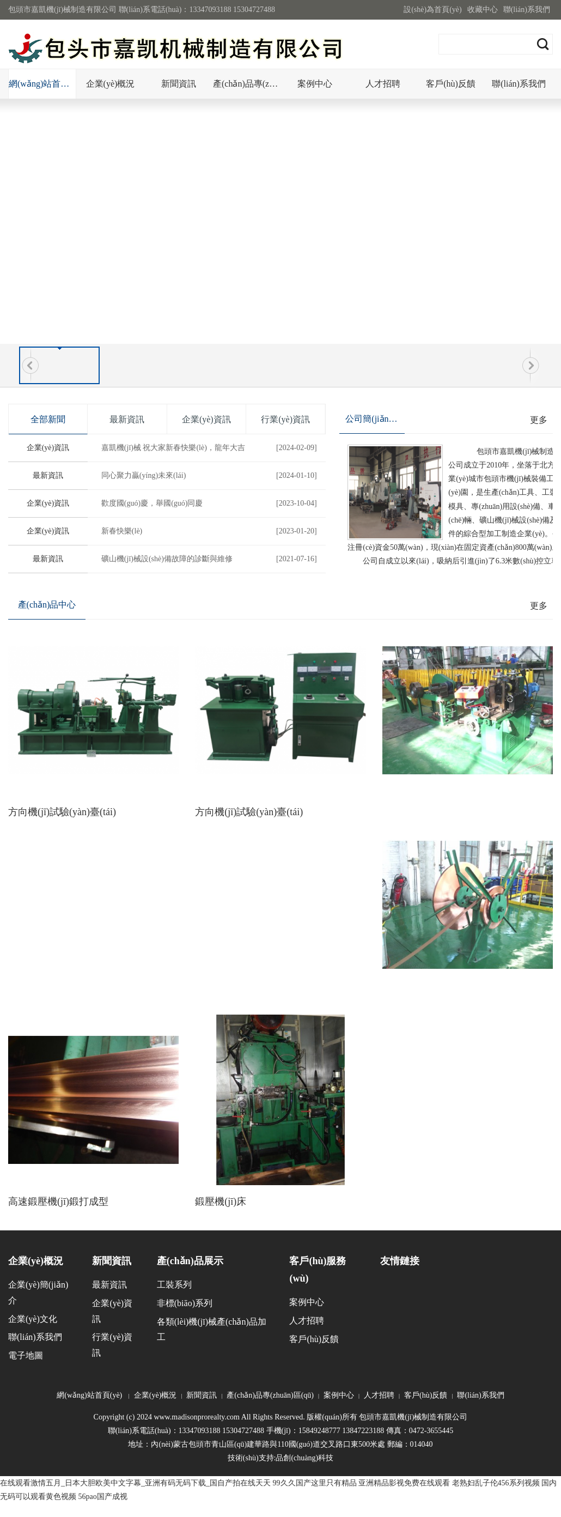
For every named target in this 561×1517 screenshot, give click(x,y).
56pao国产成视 (102, 1496)
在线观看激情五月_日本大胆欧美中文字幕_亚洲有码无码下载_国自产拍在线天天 (135, 1483)
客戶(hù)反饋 (450, 83)
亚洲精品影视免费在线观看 (404, 1483)
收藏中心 (482, 9)
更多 (538, 419)
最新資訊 (48, 475)
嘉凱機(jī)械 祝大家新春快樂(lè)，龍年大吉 (210, 448)
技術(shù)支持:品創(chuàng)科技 (280, 1458)
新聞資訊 (178, 83)
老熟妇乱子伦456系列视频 (496, 1483)
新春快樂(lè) (210, 531)
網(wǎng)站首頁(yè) (42, 83)
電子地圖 (25, 1355)
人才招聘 (382, 83)
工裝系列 (174, 1284)
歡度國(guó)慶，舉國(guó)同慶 (210, 503)
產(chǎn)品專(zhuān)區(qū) (246, 83)
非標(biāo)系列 (184, 1303)
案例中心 (314, 83)
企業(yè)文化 (32, 1319)
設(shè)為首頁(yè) (433, 9)
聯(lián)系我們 (526, 9)
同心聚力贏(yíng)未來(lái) (210, 475)
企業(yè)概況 (110, 83)
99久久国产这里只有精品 (315, 1483)
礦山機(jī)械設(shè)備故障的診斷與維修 (210, 559)
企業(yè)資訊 (48, 448)
